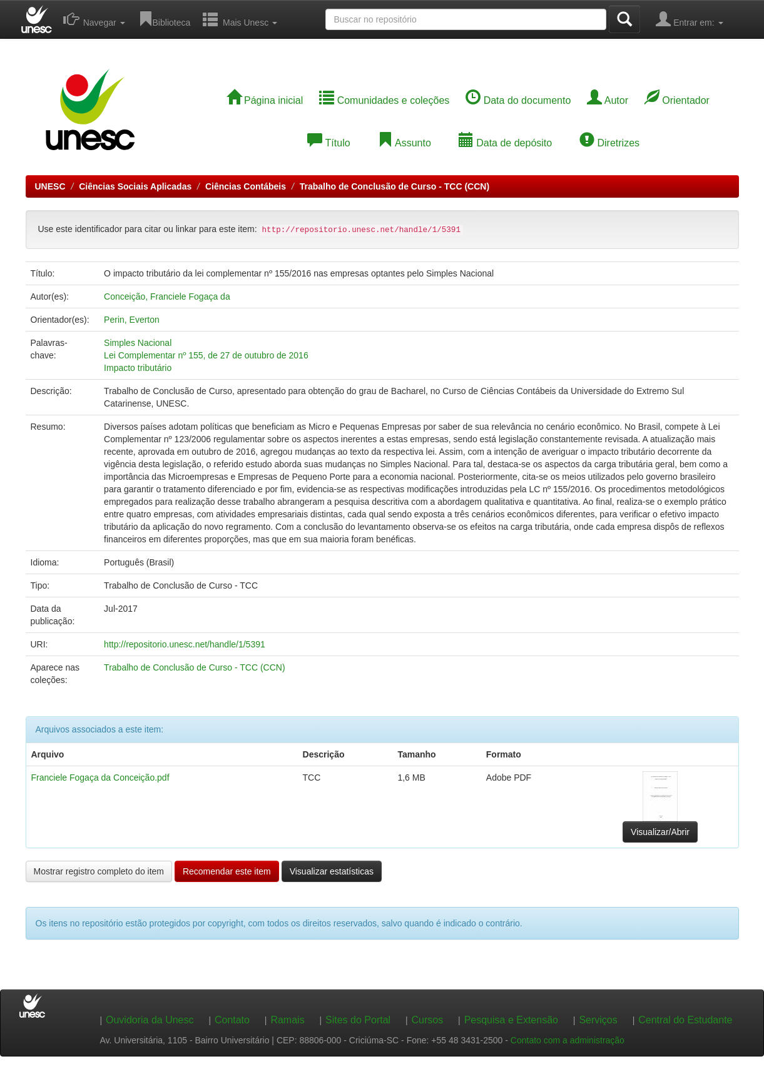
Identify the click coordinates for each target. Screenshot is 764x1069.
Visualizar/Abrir (660, 832)
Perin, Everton (132, 320)
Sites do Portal (357, 1020)
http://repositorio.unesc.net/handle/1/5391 (184, 644)
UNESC (50, 186)
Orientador (677, 100)
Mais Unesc (240, 19)
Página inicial (265, 100)
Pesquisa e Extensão (511, 1020)
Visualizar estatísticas (332, 871)
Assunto (403, 143)
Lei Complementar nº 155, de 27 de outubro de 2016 (206, 355)
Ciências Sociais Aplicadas (135, 186)
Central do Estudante (685, 1020)
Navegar (94, 19)
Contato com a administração (567, 1040)
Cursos (428, 1020)
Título (328, 143)
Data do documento (518, 100)
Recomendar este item (227, 871)
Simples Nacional (137, 343)
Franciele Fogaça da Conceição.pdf (100, 778)
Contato (232, 1020)
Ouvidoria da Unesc (150, 1020)
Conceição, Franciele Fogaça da (167, 296)
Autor (607, 100)
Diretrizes (609, 143)
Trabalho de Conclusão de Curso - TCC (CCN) (394, 186)
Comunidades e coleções (384, 100)
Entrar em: (689, 19)
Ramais (287, 1020)
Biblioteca (164, 19)
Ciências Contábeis (245, 186)
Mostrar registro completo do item (99, 871)
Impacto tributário (137, 368)
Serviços (598, 1020)
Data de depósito (505, 143)
